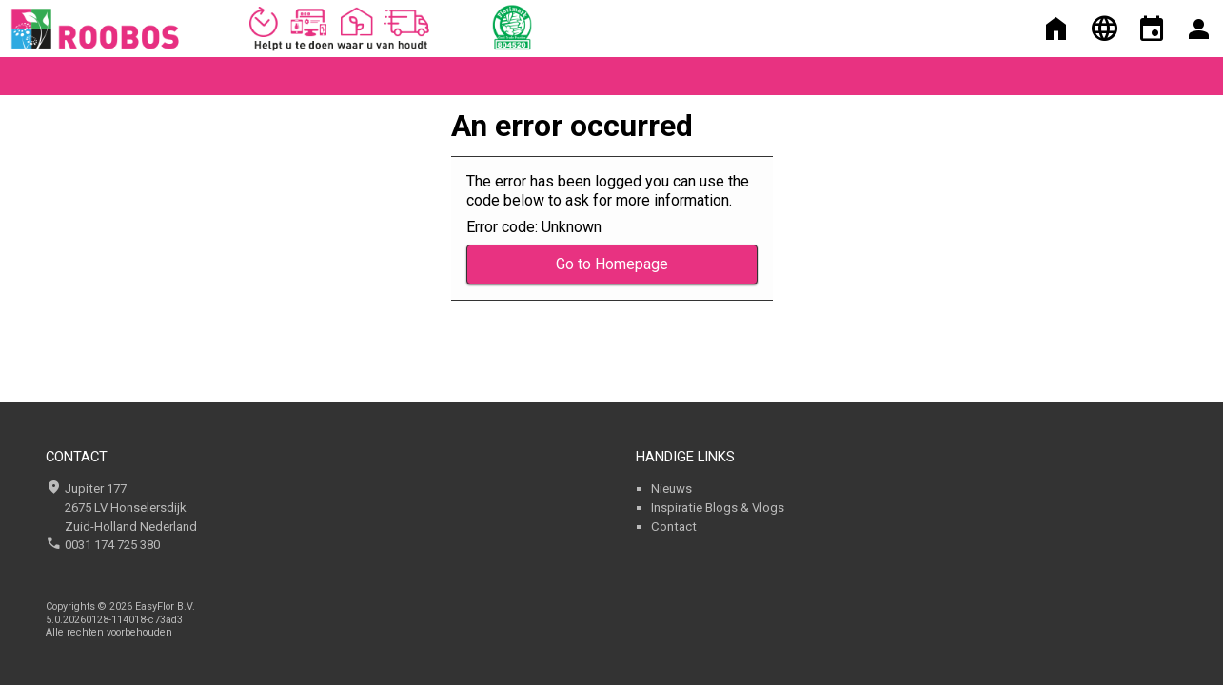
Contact (674, 526)
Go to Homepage (612, 264)
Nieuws (671, 488)
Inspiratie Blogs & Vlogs (717, 507)
